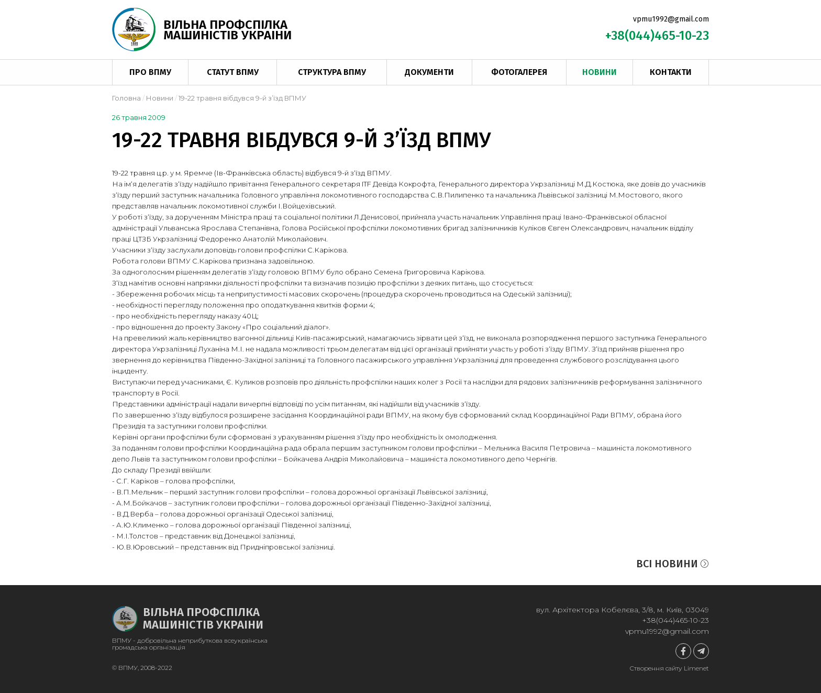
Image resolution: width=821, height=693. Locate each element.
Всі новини (672, 563)
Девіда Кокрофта (404, 184)
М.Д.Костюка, (600, 184)
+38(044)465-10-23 (657, 35)
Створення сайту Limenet (669, 668)
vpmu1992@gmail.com (671, 19)
